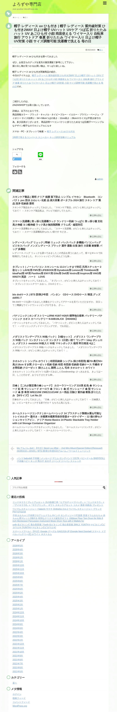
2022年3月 (18, 636)
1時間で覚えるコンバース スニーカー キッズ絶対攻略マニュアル (44, 137)
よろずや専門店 (26, 4)
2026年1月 (18, 561)
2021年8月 (18, 660)
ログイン (17, 694)
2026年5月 (18, 546)
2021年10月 (18, 652)
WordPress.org (20, 706)
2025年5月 (18, 593)
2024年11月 (18, 616)
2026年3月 (18, 553)
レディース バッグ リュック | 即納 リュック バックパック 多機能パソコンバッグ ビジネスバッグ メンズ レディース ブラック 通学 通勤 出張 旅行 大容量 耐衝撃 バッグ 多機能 (57, 245)
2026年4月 (18, 549)
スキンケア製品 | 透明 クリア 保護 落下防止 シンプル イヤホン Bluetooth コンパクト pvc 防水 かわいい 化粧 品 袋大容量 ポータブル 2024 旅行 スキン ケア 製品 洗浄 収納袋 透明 (57, 200)
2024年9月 (18, 624)
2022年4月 (18, 632)
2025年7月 (18, 585)
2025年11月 (18, 569)
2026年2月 (18, 557)
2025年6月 (18, 589)
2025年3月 (18, 601)
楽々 (101, 50)
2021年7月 (18, 663)
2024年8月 (18, 628)
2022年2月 (18, 640)
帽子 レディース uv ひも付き (61, 131)
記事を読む (97, 215)
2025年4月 (18, 597)
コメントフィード (21, 702)
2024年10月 (18, 620)
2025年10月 (18, 573)
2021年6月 (18, 667)
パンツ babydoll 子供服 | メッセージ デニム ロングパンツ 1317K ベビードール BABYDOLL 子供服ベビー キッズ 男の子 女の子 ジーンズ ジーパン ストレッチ (58, 459)
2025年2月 (18, 605)
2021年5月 (18, 671)
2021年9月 (18, 656)
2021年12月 (18, 644)
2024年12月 (18, 612)
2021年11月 (18, 648)
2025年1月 (18, 608)
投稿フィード (19, 698)
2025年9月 (18, 577)
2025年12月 (18, 565)
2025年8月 (18, 581)
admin (100, 179)
